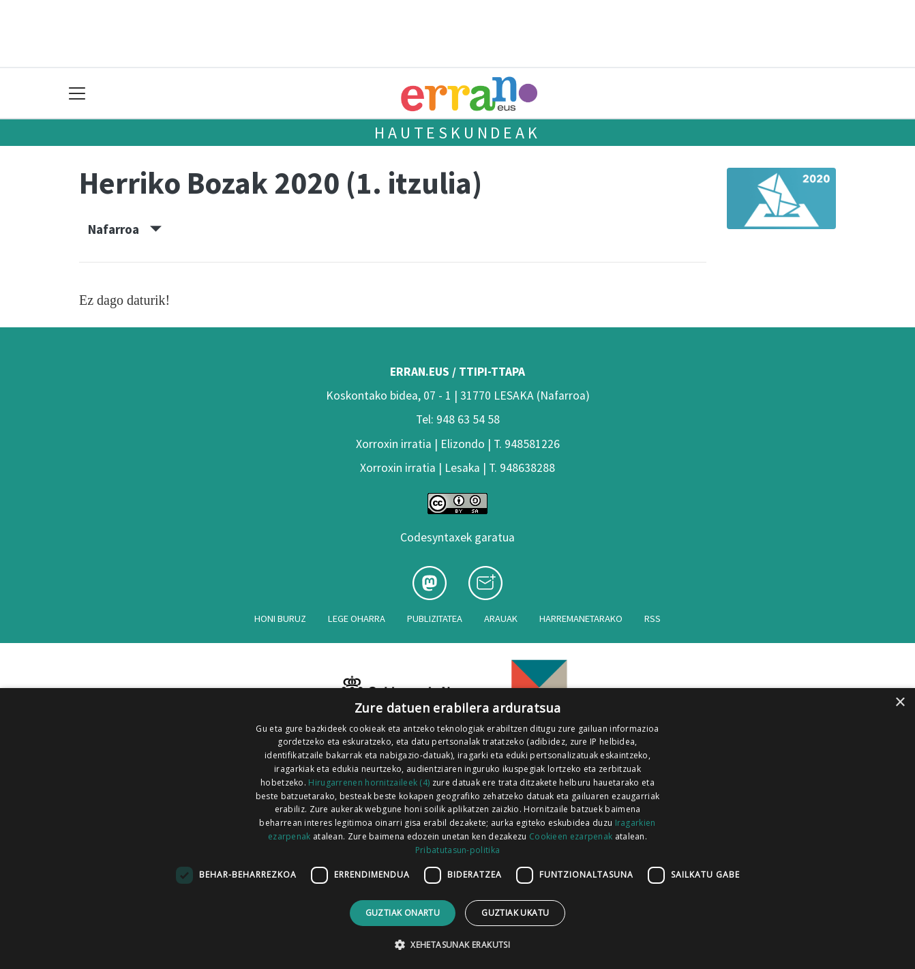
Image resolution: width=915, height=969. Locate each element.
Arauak (501, 618)
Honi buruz (280, 618)
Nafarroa (125, 229)
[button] (457, 944)
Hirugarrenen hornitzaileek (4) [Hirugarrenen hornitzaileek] (369, 782)
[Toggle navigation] (77, 93)
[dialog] (457, 828)
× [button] (900, 703)
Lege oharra (356, 618)
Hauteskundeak (457, 132)
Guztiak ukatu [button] (515, 913)
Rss (652, 618)
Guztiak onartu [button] (402, 913)
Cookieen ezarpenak (570, 836)
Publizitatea (434, 618)
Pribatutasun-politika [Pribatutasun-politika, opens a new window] (457, 850)
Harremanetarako (580, 618)
